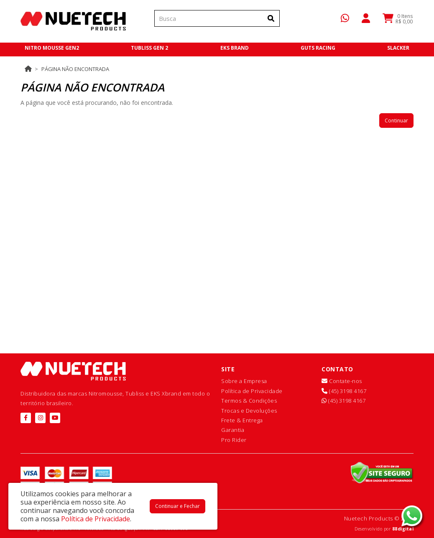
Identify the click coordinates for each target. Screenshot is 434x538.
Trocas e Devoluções (249, 410)
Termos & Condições (249, 400)
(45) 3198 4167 (344, 391)
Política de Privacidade (252, 391)
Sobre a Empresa (244, 381)
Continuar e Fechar (177, 506)
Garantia (232, 430)
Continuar (396, 120)
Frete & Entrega (242, 420)
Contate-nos (342, 381)
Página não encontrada (75, 69)
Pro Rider (234, 440)
